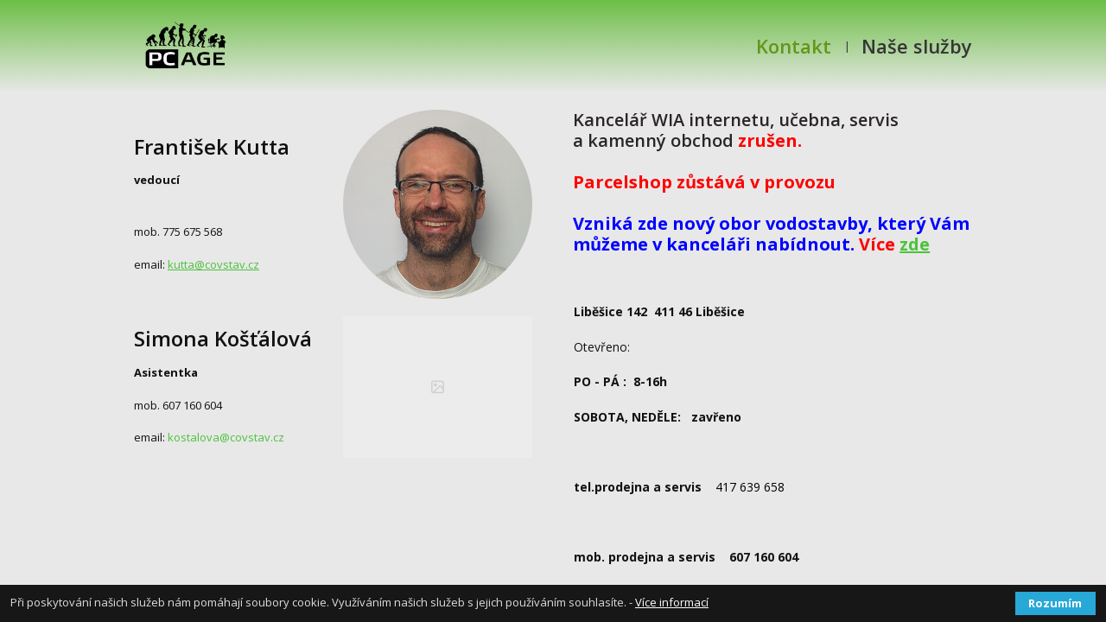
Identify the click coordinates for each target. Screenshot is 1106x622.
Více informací (672, 602)
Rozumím (1055, 603)
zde (914, 244)
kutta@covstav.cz (213, 264)
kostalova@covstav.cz (224, 437)
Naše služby (916, 46)
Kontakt (793, 46)
